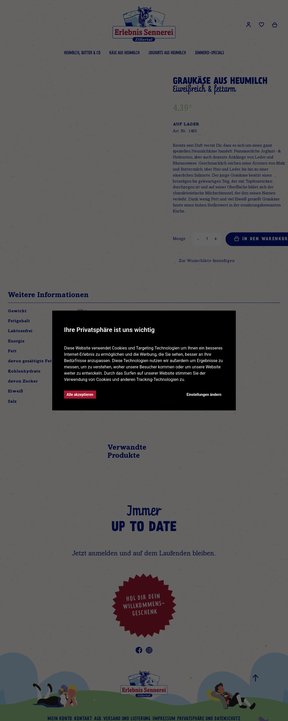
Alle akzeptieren (80, 394)
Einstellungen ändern (203, 394)
